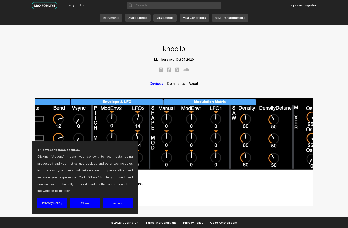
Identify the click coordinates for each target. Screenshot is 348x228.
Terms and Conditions (160, 222)
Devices (156, 84)
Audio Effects (138, 17)
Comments (176, 84)
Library (69, 5)
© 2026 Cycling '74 (124, 222)
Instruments (111, 17)
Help (84, 5)
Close (85, 203)
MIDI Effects (165, 17)
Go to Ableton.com (223, 222)
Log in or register (302, 5)
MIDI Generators (194, 17)
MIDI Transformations (230, 17)
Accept (117, 203)
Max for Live (45, 5)
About (193, 84)
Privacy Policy (193, 222)
